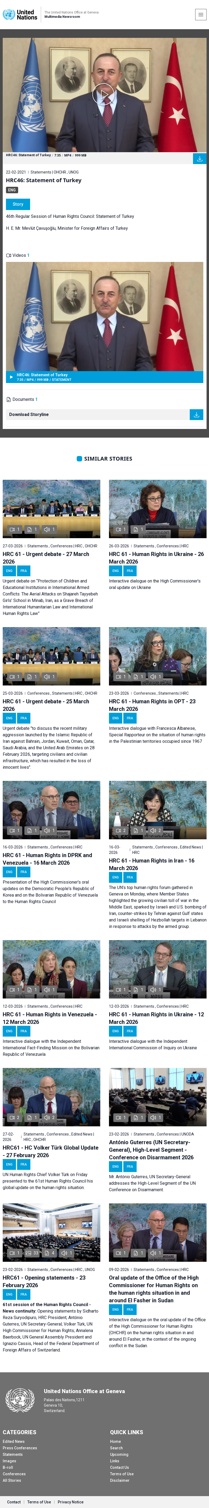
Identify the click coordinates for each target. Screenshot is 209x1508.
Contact (14, 1502)
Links (114, 1461)
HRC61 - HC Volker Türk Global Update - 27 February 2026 (50, 1151)
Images (9, 1461)
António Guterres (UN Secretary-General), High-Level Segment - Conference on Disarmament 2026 (151, 1150)
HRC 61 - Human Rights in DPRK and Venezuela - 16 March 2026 (47, 859)
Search (116, 1448)
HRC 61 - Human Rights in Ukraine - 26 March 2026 (156, 558)
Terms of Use (122, 1474)
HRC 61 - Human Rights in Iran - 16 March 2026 (151, 864)
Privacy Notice (70, 1502)
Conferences (14, 1474)
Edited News (14, 1441)
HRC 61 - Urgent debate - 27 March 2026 (46, 558)
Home (115, 1441)
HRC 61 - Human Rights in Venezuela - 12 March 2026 (50, 1018)
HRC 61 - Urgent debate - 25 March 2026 (46, 705)
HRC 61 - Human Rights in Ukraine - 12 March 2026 (156, 1018)
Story (18, 204)
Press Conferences (20, 1448)
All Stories (12, 1480)
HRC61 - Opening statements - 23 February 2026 (44, 1281)
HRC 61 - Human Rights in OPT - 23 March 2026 (152, 705)
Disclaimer (120, 1480)
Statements (13, 1454)
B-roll (8, 1467)
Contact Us (119, 1467)
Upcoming (119, 1454)
